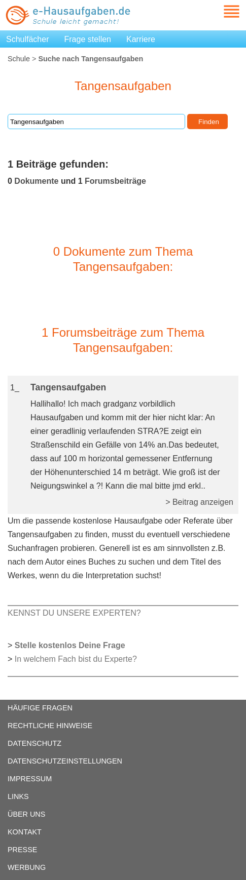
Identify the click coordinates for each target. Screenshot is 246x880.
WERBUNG (27, 867)
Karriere (140, 39)
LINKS (18, 796)
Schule (19, 59)
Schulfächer (27, 39)
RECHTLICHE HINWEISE (50, 726)
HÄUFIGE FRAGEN (40, 708)
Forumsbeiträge (115, 181)
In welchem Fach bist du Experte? (76, 659)
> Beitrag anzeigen (199, 502)
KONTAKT (25, 832)
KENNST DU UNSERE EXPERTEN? (74, 613)
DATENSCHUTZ (34, 743)
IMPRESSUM (30, 779)
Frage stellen (88, 39)
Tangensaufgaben (68, 387)
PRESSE (22, 850)
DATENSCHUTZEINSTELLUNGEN (65, 761)
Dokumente (36, 181)
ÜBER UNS (26, 814)
